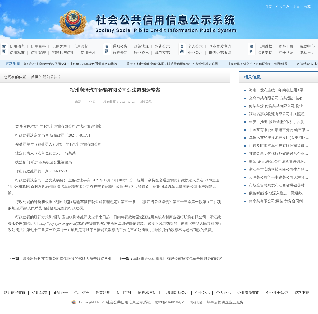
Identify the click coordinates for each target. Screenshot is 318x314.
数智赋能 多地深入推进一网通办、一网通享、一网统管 (279, 193)
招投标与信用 (62, 53)
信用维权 (264, 46)
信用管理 (38, 53)
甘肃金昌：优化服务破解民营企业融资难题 (258, 64)
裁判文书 (162, 53)
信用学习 (88, 53)
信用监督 (80, 46)
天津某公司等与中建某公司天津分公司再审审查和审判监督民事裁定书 (279, 177)
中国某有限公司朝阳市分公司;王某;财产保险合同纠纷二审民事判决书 (279, 130)
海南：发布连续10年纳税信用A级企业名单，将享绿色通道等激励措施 (69, 64)
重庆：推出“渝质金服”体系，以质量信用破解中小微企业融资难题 (173, 64)
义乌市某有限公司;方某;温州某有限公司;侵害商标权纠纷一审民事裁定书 (279, 98)
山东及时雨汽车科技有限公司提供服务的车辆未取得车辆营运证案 (279, 146)
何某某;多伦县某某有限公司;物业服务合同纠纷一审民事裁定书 (279, 106)
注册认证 (285, 53)
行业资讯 (141, 53)
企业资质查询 (219, 46)
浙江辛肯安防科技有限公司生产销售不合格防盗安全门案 (279, 169)
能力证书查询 (219, 53)
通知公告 (120, 46)
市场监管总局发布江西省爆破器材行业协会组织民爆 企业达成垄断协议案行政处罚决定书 (279, 185)
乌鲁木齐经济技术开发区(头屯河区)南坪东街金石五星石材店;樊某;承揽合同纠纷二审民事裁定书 (279, 138)
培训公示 (162, 46)
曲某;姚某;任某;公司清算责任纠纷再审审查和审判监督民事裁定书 (279, 161)
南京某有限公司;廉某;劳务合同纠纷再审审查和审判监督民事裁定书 (279, 201)
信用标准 (17, 53)
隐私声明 (307, 53)
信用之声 (59, 46)
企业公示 (195, 53)
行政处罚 (120, 53)
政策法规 (141, 46)
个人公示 (195, 46)
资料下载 (285, 46)
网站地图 (195, 302)
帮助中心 (307, 46)
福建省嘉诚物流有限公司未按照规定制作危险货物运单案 (279, 114)
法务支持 (264, 53)
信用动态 (17, 46)
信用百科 (38, 46)
